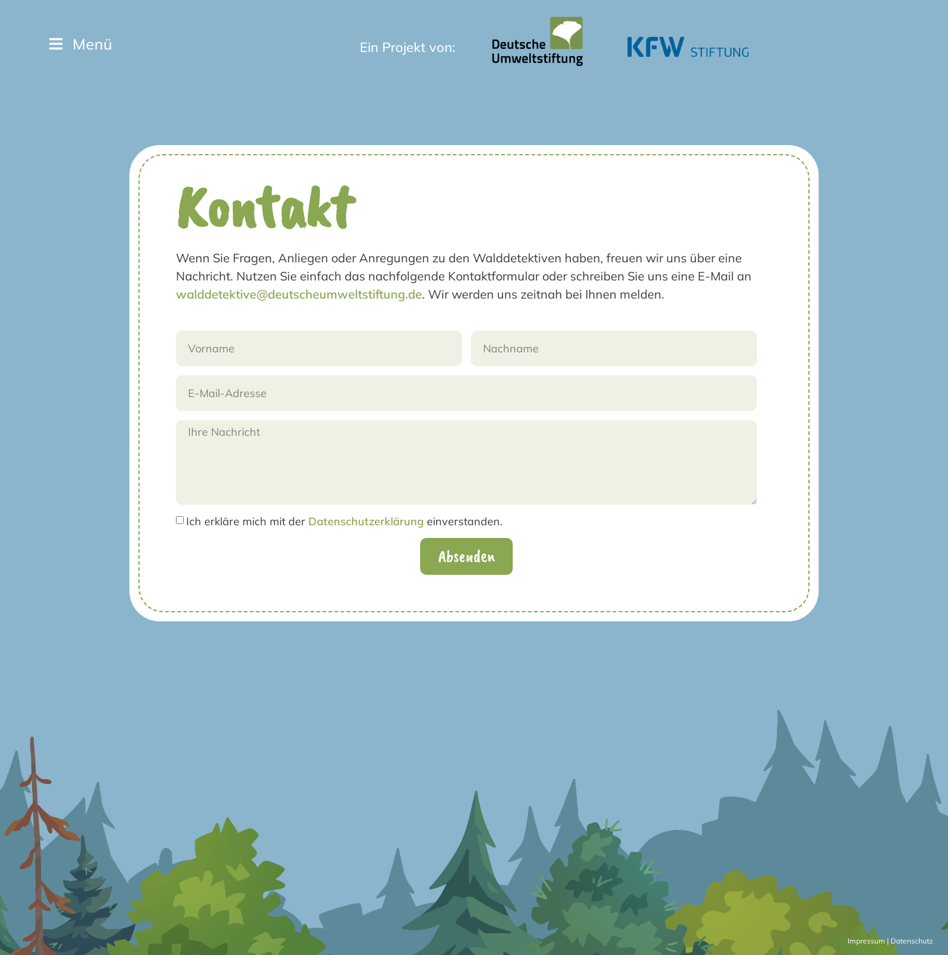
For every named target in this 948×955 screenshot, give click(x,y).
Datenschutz (912, 940)
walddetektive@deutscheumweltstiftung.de (299, 294)
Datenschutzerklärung (366, 521)
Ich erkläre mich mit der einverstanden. (344, 521)
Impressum (866, 940)
